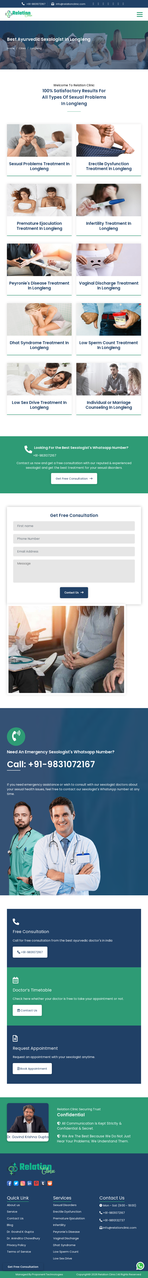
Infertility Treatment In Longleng (108, 226)
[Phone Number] (74, 539)
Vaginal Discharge (66, 1238)
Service (12, 1212)
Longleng (36, 48)
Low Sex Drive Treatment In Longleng (39, 405)
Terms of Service (19, 1252)
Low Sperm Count (66, 1252)
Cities (22, 48)
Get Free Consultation (72, 478)
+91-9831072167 (35, 4)
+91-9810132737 (113, 1220)
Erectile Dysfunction (67, 1212)
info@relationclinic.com (70, 4)
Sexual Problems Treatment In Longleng (39, 166)
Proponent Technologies (47, 1274)
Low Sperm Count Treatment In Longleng (108, 345)
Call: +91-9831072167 (51, 764)
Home (11, 48)
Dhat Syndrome (64, 1245)
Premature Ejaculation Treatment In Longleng (39, 226)
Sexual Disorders (65, 1205)
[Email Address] (74, 551)
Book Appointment (32, 1069)
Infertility (59, 1225)
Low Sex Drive (62, 1258)
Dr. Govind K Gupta (20, 1232)
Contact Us (72, 592)
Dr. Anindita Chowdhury (23, 1238)
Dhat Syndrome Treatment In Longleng (39, 345)
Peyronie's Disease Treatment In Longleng (39, 285)
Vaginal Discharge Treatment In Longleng (109, 285)
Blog (10, 1225)
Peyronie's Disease (66, 1232)
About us (13, 1205)
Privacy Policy (16, 1245)
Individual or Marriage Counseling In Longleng (109, 405)
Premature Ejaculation (69, 1218)
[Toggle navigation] (140, 14)
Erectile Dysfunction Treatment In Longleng (109, 166)
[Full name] (74, 526)
